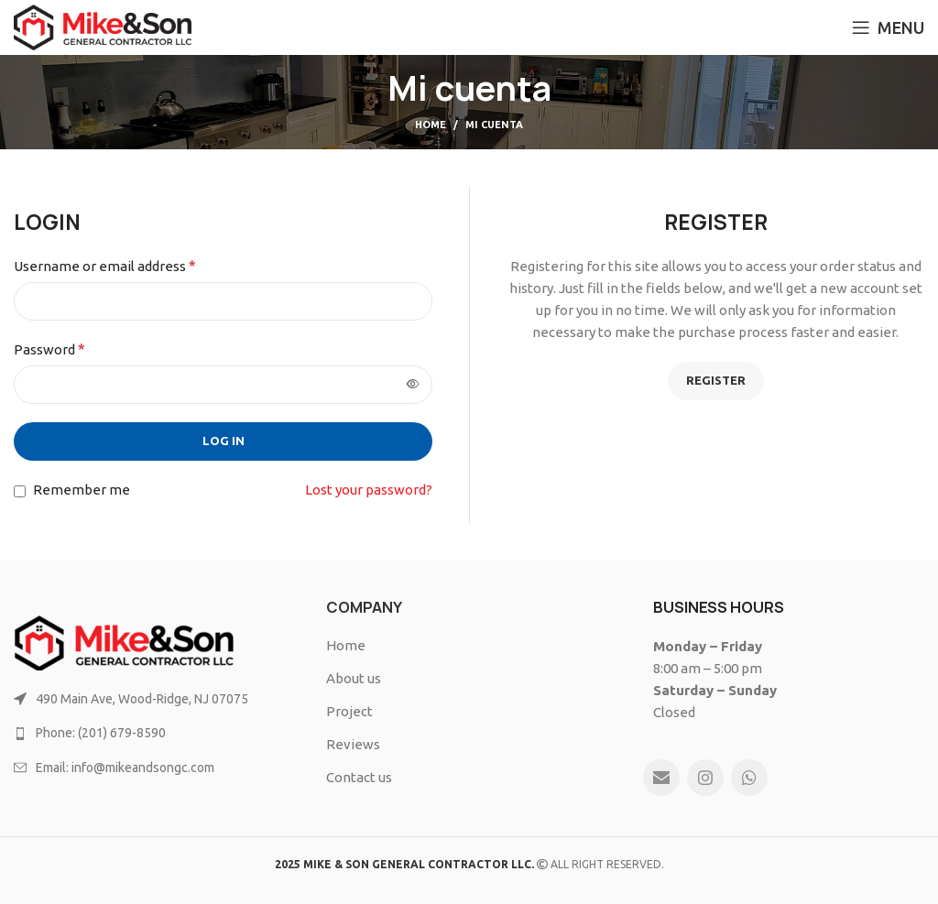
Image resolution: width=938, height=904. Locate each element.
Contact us (359, 777)
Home (430, 124)
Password (49, 349)
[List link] (156, 699)
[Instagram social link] (705, 777)
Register (716, 380)
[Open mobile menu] (888, 27)
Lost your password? (368, 489)
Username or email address (105, 265)
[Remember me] (20, 491)
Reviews (353, 744)
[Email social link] (661, 777)
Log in (223, 440)
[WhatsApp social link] (749, 777)
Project (349, 711)
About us (353, 678)
